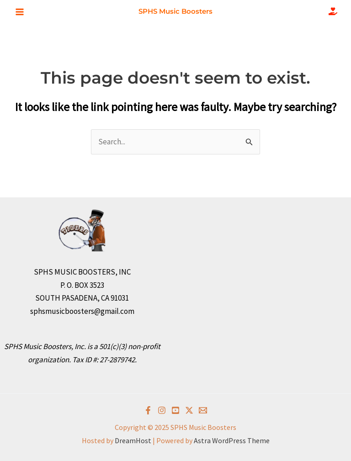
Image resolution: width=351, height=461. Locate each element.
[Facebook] (148, 410)
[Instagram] (162, 410)
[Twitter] (189, 410)
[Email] (203, 410)
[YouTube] (175, 410)
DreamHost (133, 440)
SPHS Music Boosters (175, 11)
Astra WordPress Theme (232, 440)
